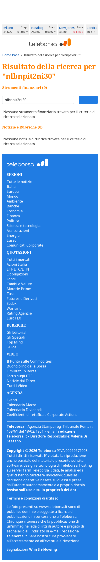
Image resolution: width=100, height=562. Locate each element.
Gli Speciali (16, 337)
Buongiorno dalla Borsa (26, 366)
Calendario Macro (21, 404)
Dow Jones (67, 28)
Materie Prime (19, 288)
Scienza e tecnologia (23, 225)
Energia (13, 235)
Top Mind (15, 342)
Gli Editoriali (17, 332)
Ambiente (15, 201)
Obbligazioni (17, 274)
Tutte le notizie (19, 181)
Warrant (14, 308)
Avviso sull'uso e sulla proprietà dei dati (42, 489)
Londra (92, 28)
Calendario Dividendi (24, 409)
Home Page (10, 55)
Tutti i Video (17, 385)
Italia (11, 186)
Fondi (11, 279)
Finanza (13, 215)
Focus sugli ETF (19, 375)
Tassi (11, 293)
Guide (11, 347)
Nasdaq (37, 28)
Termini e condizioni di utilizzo (32, 498)
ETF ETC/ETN (18, 269)
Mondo (12, 196)
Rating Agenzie (19, 313)
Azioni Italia (17, 264)
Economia (15, 211)
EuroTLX (14, 318)
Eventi (12, 399)
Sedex (11, 303)
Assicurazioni (18, 230)
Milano (8, 28)
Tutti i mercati (18, 259)
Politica (13, 220)
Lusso (11, 240)
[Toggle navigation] (11, 45)
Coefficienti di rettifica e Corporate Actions (42, 414)
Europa (13, 191)
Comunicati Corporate (25, 245)
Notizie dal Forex (21, 380)
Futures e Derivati (22, 298)
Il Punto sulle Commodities (29, 361)
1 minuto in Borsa (21, 371)
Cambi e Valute (19, 283)
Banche (13, 206)
